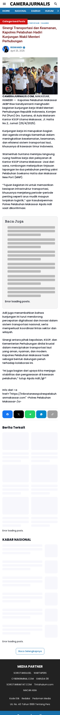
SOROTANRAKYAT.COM (19, 684)
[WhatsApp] (41, 414)
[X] (19, 414)
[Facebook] (7, 414)
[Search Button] (55, 4)
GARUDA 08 (42, 678)
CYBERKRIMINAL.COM (23, 678)
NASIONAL (20, 11)
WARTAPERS (40, 673)
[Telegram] (30, 414)
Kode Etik (14, 698)
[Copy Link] (52, 414)
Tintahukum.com (43, 684)
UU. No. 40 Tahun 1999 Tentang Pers (30, 704)
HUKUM (49, 11)
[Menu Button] (4, 4)
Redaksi (26, 698)
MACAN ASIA (30, 690)
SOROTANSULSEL (22, 673)
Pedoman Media (41, 698)
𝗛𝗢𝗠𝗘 (6, 11)
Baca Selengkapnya (30, 651)
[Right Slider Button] (57, 11)
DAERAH (35, 11)
